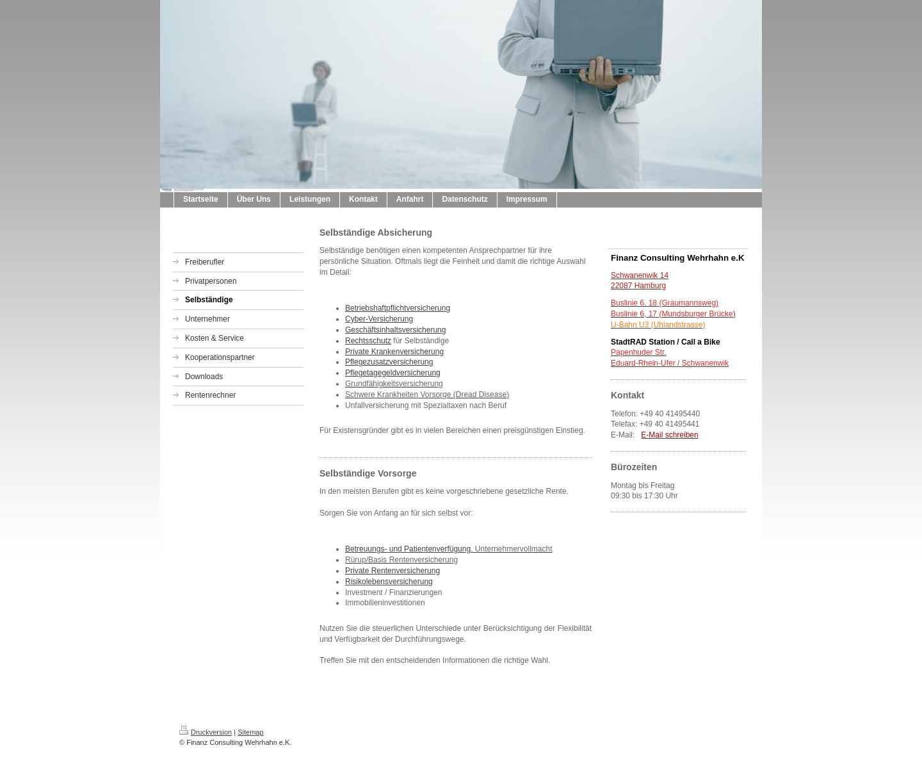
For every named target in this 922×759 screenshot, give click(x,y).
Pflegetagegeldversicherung (393, 372)
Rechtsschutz (368, 340)
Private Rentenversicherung (392, 570)
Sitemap (250, 732)
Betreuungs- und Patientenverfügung (408, 548)
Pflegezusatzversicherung (389, 361)
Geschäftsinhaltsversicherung (395, 329)
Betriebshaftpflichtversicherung (397, 308)
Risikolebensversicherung (389, 581)
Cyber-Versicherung (379, 318)
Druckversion (205, 732)
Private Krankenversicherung (394, 351)
